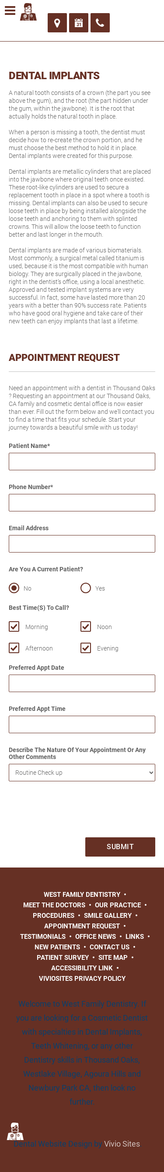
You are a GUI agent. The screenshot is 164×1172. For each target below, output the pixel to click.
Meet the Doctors (54, 905)
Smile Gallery (108, 916)
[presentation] (75, 811)
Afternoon (39, 648)
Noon (104, 626)
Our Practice (118, 905)
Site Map (113, 958)
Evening (108, 648)
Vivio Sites (122, 1143)
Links (135, 937)
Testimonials (43, 937)
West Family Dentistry (82, 895)
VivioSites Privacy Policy (82, 979)
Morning (36, 626)
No (27, 588)
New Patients (57, 947)
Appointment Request (82, 926)
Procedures (53, 916)
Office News (95, 937)
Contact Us (109, 947)
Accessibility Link (82, 968)
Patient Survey (63, 958)
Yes (100, 588)
